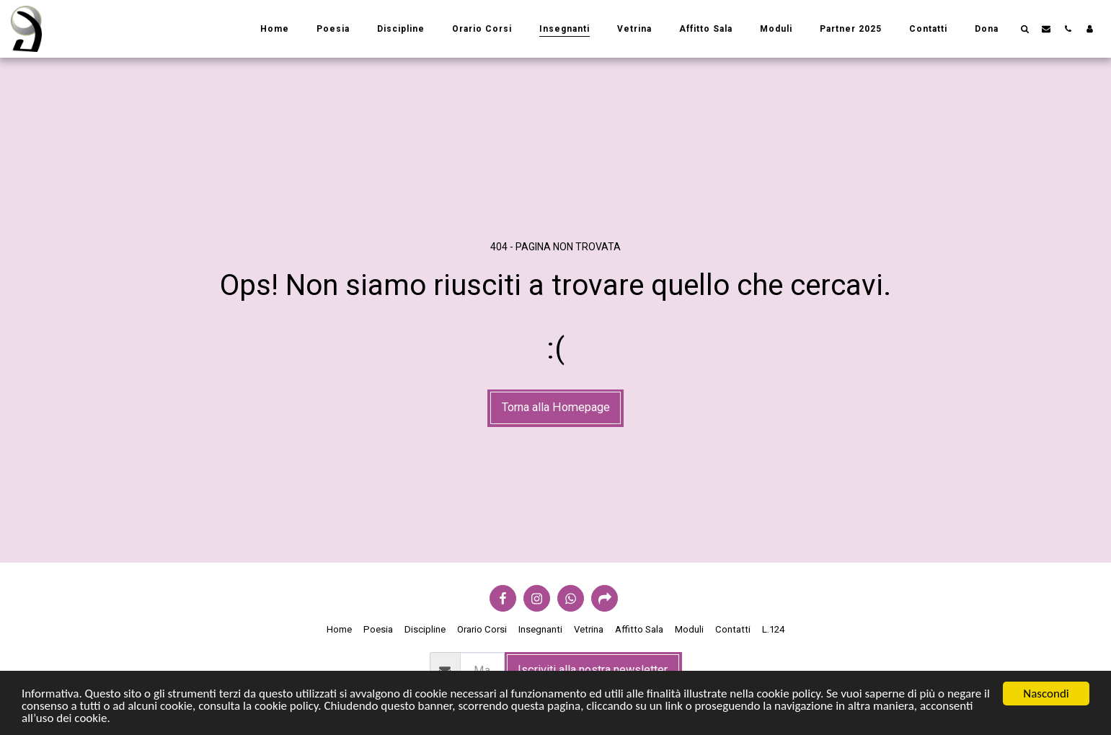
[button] (1024, 28)
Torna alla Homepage (556, 407)
